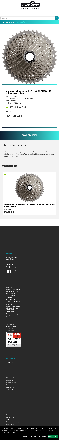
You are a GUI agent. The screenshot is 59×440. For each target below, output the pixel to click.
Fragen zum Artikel (29, 135)
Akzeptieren (52, 436)
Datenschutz (10, 417)
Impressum (10, 424)
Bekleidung (10, 387)
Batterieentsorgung (12, 422)
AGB (7, 419)
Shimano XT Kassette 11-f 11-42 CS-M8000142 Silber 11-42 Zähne (28, 92)
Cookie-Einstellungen (29, 436)
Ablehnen (42, 436)
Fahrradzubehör (11, 382)
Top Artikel (9, 362)
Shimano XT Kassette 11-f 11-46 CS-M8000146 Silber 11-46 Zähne (29, 205)
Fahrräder (9, 380)
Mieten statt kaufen (12, 378)
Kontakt (8, 415)
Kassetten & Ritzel (22, 22)
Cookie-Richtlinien (8, 432)
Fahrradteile (10, 22)
